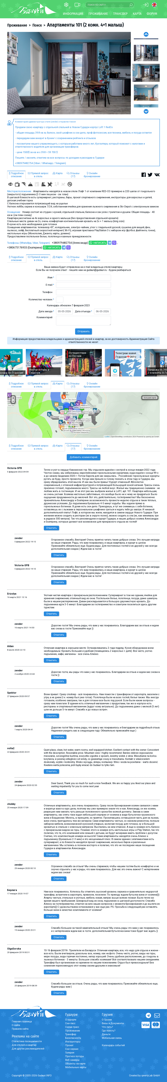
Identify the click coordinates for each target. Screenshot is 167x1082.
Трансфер (70, 1034)
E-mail (50, 284)
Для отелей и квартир (24, 1045)
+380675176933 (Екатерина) (24, 247)
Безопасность (73, 1038)
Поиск (37, 25)
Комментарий (45, 317)
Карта (137, 14)
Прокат (69, 1045)
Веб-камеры (72, 1059)
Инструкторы (72, 1041)
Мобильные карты (75, 1067)
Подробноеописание (16, 175)
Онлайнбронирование (92, 175)
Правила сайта (20, 1028)
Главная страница (22, 1021)
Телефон (48, 292)
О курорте (70, 1019)
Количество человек (41, 299)
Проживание (17, 25)
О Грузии (107, 1019)
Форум (152, 14)
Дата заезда (46, 311)
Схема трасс (72, 1027)
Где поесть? (108, 1030)
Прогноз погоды (74, 1056)
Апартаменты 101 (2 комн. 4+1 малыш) (85, 25)
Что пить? (107, 1027)
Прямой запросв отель (38, 175)
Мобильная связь (112, 1038)
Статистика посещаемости (27, 1041)
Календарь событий (113, 1045)
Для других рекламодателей (28, 1048)
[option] (69, 73)
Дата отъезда (83, 311)
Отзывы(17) (73, 175)
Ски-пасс (70, 1023)
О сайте (16, 1025)
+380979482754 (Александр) (70, 242)
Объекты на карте (75, 1063)
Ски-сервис (71, 1049)
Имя (50, 277)
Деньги (106, 1034)
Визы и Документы (113, 1023)
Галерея (69, 1052)
